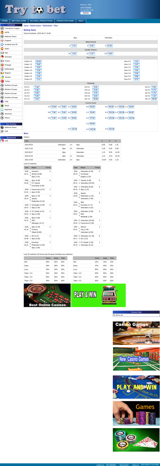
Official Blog (124, 465)
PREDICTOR (65, 21)
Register (88, 7)
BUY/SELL (41, 21)
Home (26, 25)
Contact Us (100, 465)
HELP (81, 21)
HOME (5, 21)
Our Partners (111, 465)
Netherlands (47, 25)
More (56, 25)
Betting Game (35, 25)
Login (82, 7)
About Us (135, 465)
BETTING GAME (19, 21)
